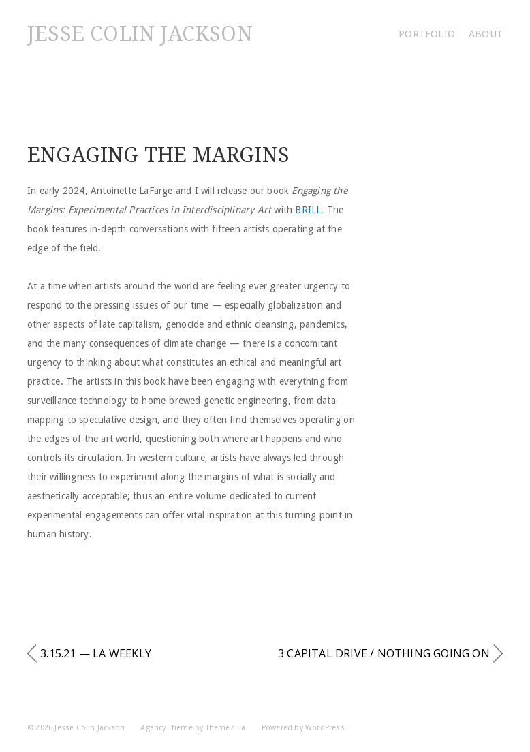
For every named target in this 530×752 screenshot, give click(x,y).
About (486, 34)
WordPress (325, 727)
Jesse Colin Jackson (140, 34)
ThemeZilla (226, 727)
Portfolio (427, 34)
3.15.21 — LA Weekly (95, 653)
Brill (308, 209)
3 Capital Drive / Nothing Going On (384, 653)
